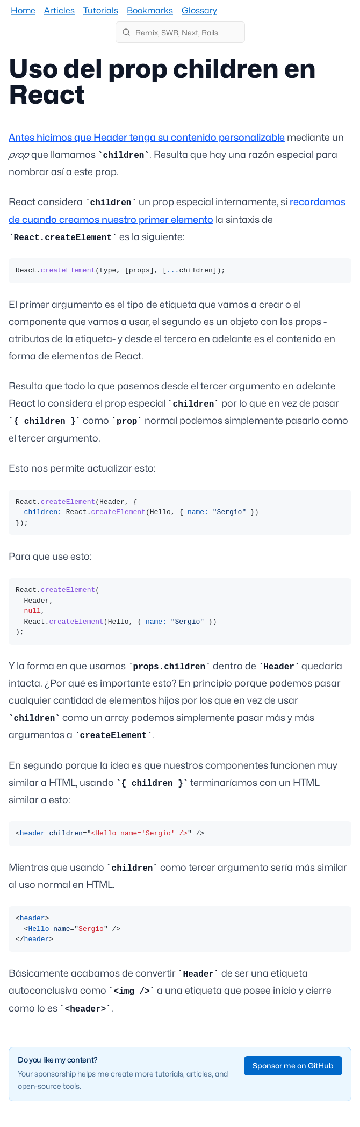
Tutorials (100, 10)
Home (23, 10)
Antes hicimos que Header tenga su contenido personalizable (147, 137)
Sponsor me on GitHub (293, 1065)
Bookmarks (150, 10)
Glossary (199, 10)
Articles (59, 10)
